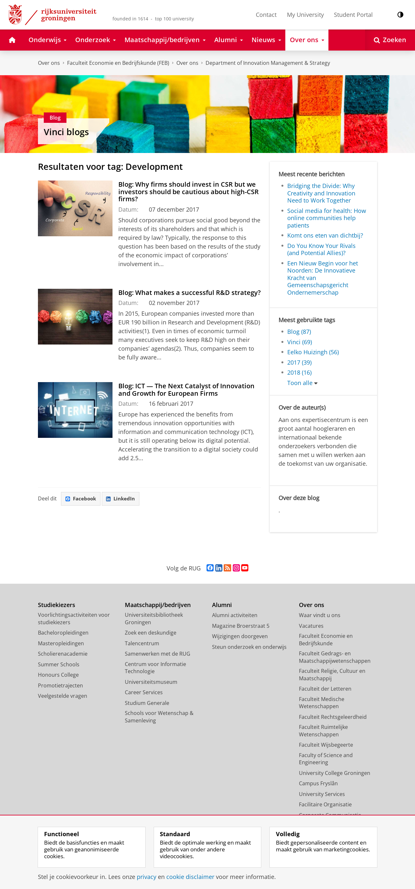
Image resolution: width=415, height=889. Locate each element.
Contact (266, 14)
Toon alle (300, 383)
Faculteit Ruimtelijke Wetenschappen (323, 730)
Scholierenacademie (63, 653)
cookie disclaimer (190, 877)
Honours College (58, 674)
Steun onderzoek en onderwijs (249, 646)
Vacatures (311, 625)
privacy (146, 877)
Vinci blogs (66, 132)
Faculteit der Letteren (325, 688)
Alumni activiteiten (234, 615)
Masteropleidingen (61, 643)
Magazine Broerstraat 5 (240, 625)
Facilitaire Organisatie (325, 804)
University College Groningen (334, 773)
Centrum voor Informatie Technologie (155, 668)
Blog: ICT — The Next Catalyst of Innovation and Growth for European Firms (186, 389)
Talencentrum (142, 643)
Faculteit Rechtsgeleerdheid (333, 716)
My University (305, 14)
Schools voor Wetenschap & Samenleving (159, 716)
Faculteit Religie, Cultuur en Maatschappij (332, 674)
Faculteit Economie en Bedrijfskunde (326, 639)
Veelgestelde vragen (62, 695)
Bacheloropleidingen (63, 632)
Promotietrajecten (60, 685)
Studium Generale (147, 703)
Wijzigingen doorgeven (240, 636)
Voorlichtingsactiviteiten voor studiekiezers (74, 618)
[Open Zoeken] (390, 40)
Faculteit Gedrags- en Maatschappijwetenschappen (335, 657)
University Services (322, 794)
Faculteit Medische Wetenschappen (321, 703)
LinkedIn (124, 499)
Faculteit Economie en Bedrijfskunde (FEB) (118, 62)
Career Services (144, 692)
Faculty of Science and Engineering (326, 759)
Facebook (82, 499)
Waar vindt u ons (319, 615)
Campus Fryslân (318, 783)
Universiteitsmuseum (151, 681)
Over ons (49, 62)
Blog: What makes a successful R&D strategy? (189, 292)
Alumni (222, 605)
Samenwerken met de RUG (157, 653)
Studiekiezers (56, 605)
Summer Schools (58, 664)
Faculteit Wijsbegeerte (326, 744)
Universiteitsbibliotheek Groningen (154, 618)
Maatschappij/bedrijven (158, 605)
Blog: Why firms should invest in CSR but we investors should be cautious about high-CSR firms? (188, 192)
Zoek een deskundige (150, 632)
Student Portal (353, 14)
